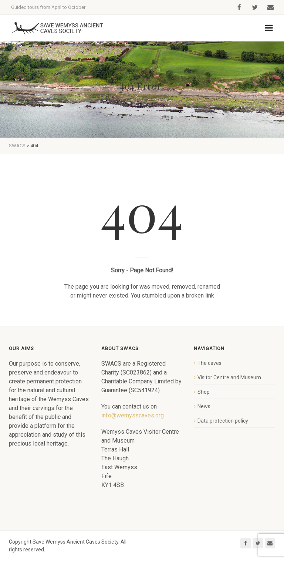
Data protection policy (222, 421)
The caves (209, 363)
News (203, 406)
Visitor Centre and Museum (229, 377)
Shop (203, 392)
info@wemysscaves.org (132, 415)
